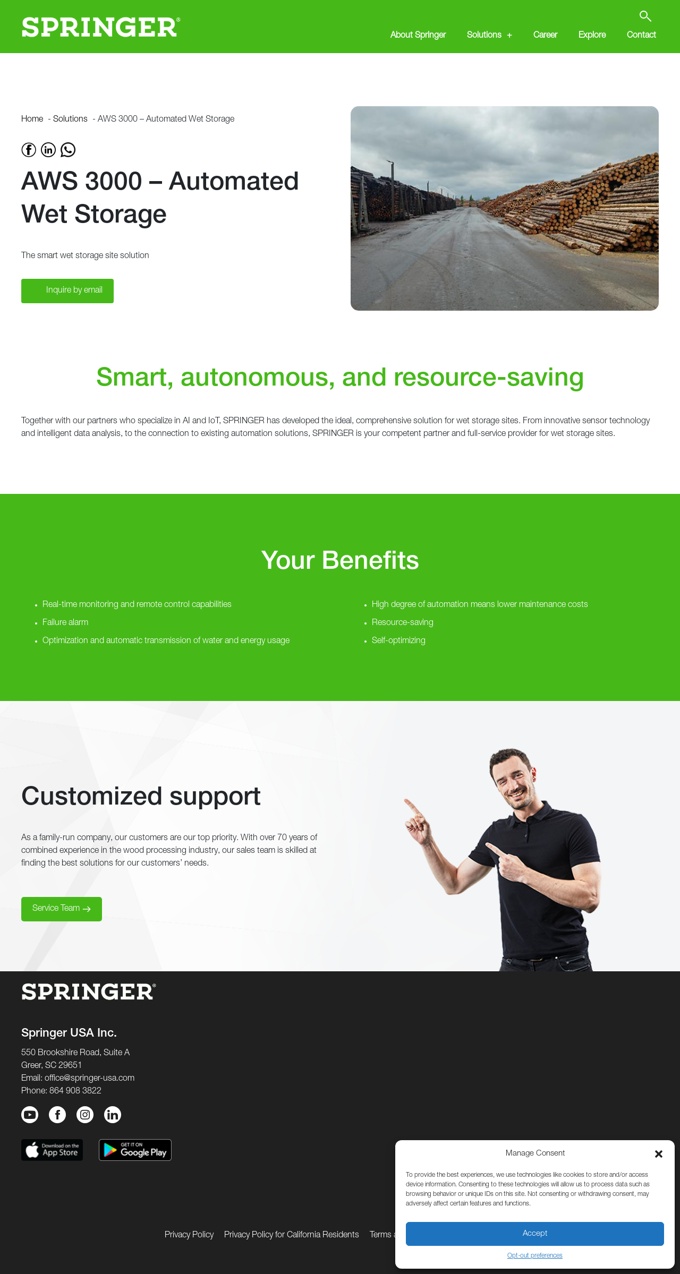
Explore (592, 36)
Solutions (484, 36)
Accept (535, 1234)
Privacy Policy (189, 1236)
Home (32, 120)
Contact (641, 36)
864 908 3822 (75, 1092)
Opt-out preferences (535, 1256)
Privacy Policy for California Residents (291, 1236)
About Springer (418, 36)
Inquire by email (74, 291)
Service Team (56, 909)
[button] (658, 1154)
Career (545, 36)
